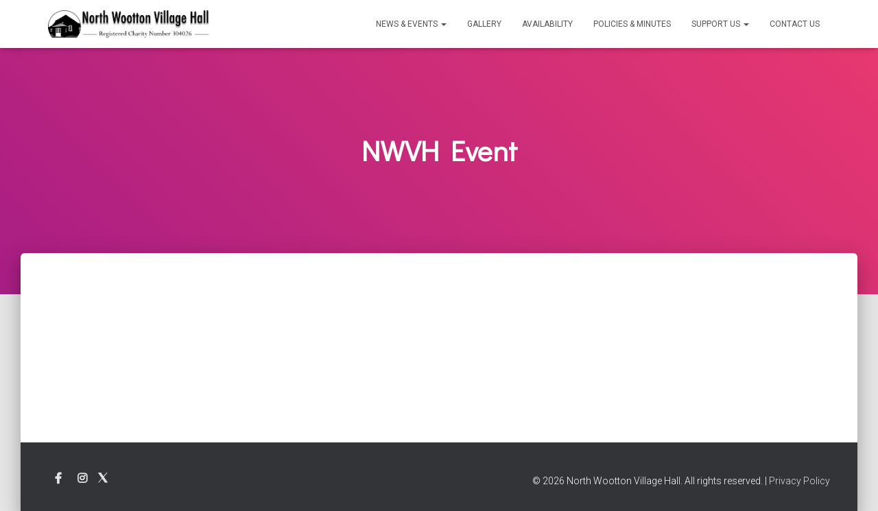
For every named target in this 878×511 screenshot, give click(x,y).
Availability (547, 24)
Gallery (484, 24)
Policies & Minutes (632, 24)
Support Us (720, 24)
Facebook (58, 479)
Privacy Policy (799, 480)
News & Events (411, 24)
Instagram (82, 479)
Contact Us (795, 24)
